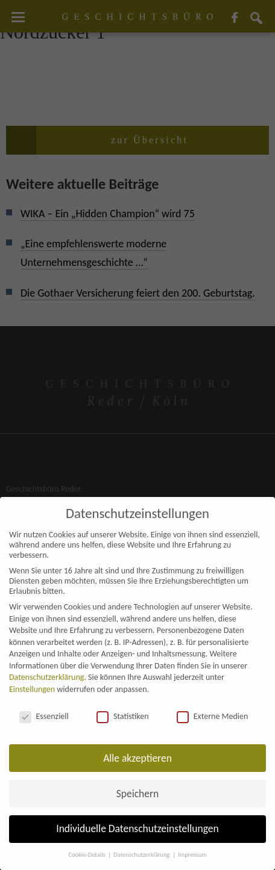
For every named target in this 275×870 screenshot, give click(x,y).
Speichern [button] (137, 793)
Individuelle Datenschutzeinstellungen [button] (137, 828)
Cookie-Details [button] (87, 855)
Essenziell (44, 716)
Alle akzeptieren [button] (137, 758)
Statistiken (122, 716)
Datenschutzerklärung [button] (142, 855)
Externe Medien (212, 716)
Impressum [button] (192, 855)
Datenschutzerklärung (46, 677)
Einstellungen (32, 689)
